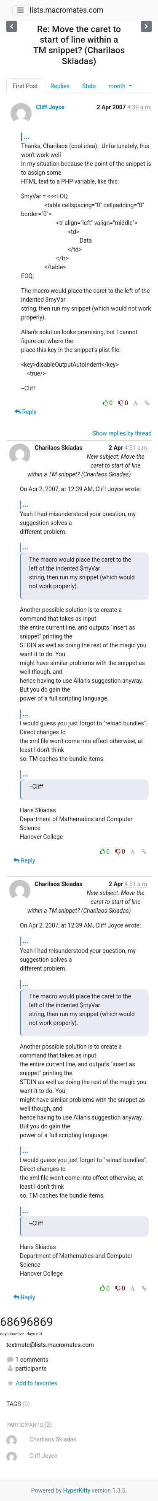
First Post (25, 86)
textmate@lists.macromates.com (50, 1344)
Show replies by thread (122, 433)
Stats (89, 86)
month (117, 86)
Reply (25, 411)
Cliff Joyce (50, 107)
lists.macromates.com (66, 10)
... (26, 137)
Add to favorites (31, 1383)
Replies (60, 86)
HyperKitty (77, 1490)
